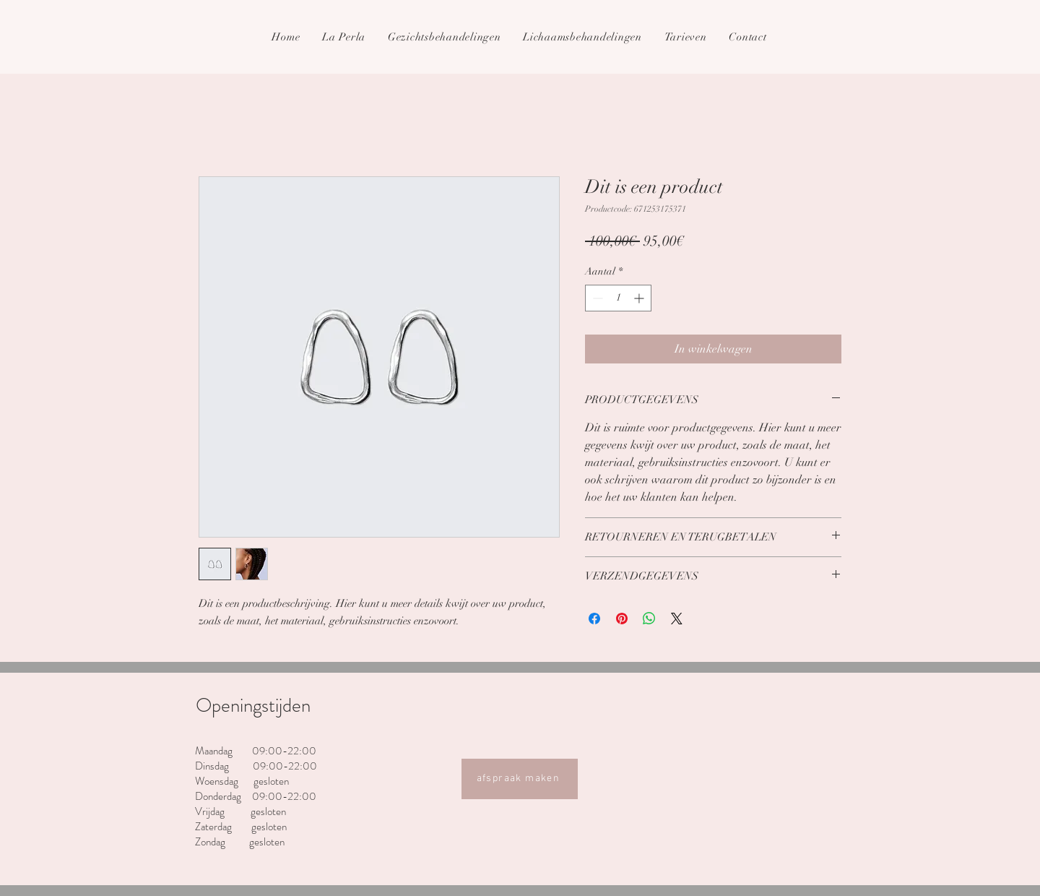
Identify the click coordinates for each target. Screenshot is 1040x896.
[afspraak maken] (520, 779)
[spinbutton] (618, 298)
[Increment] (640, 298)
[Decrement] (596, 298)
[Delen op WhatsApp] (649, 618)
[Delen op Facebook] (594, 618)
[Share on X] (676, 618)
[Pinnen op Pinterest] (621, 618)
